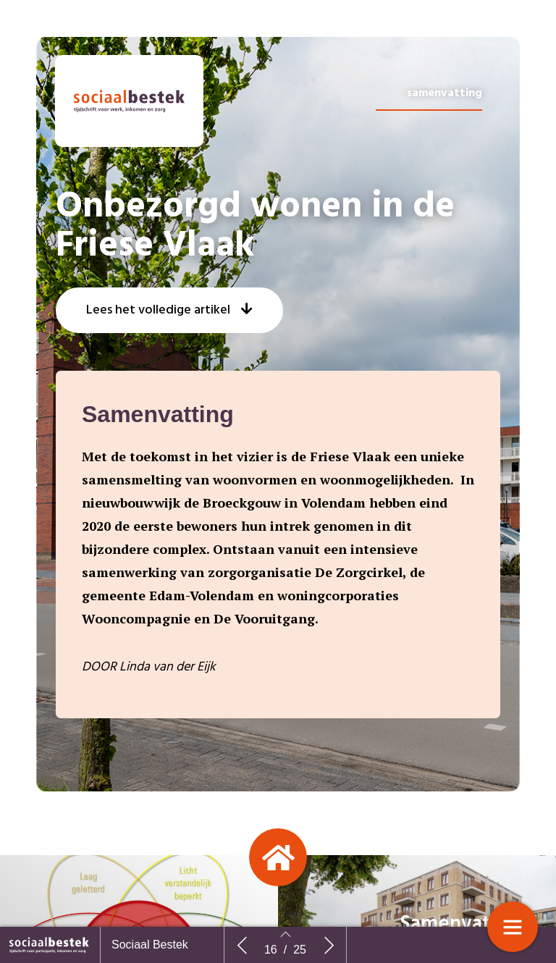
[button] (169, 380)
